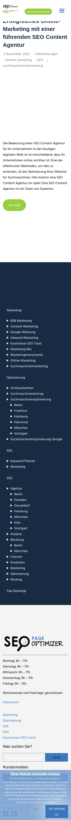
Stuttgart (20, 433)
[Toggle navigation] (61, 10)
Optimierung (19, 573)
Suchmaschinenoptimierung (30, 399)
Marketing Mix (20, 349)
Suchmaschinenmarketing (29, 366)
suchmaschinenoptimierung (23, 65)
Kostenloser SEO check (19, 737)
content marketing (18, 59)
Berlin (18, 404)
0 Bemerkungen (46, 53)
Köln (17, 522)
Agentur (16, 488)
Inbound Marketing (24, 337)
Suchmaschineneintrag (26, 393)
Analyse (16, 533)
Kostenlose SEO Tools (26, 343)
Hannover (21, 422)
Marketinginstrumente (26, 354)
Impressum (11, 702)
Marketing (17, 466)
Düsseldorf (22, 505)
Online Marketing (23, 360)
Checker (16, 556)
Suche (56, 757)
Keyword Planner (22, 460)
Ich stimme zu (57, 811)
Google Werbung (22, 331)
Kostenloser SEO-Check (38, 11)
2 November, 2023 (16, 53)
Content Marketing (24, 326)
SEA (6, 726)
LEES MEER (14, 205)
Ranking (16, 579)
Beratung (17, 539)
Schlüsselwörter (22, 387)
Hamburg (21, 416)
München (21, 427)
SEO (40, 59)
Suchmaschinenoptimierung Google (36, 439)
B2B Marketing (21, 320)
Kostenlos (17, 562)
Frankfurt (20, 410)
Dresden (20, 499)
